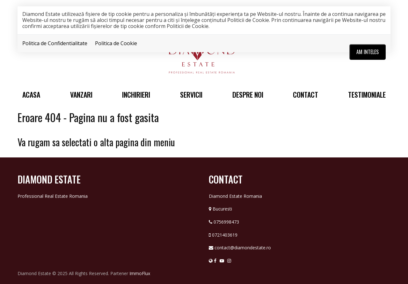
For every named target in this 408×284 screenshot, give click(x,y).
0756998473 (226, 222)
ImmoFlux (139, 273)
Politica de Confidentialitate (54, 43)
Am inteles (367, 52)
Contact (305, 94)
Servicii (191, 94)
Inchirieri (136, 94)
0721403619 (224, 235)
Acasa (31, 94)
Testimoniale (367, 94)
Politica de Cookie (116, 43)
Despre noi (247, 94)
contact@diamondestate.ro (243, 248)
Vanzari (81, 94)
